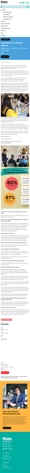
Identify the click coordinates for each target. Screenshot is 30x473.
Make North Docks (7, 12)
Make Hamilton (6, 14)
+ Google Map (11, 367)
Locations (3, 9)
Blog (2, 33)
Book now (4, 56)
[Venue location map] (15, 352)
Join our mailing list (7, 467)
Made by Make (4, 26)
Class (2, 340)
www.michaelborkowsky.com (7, 141)
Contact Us (3, 35)
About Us (3, 21)
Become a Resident (5, 23)
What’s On (3, 30)
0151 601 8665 (7, 443)
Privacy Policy (6, 466)
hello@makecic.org (8, 446)
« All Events (5, 39)
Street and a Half (7, 19)
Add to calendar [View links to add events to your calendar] (7, 319)
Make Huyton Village (8, 16)
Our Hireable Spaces (5, 28)
